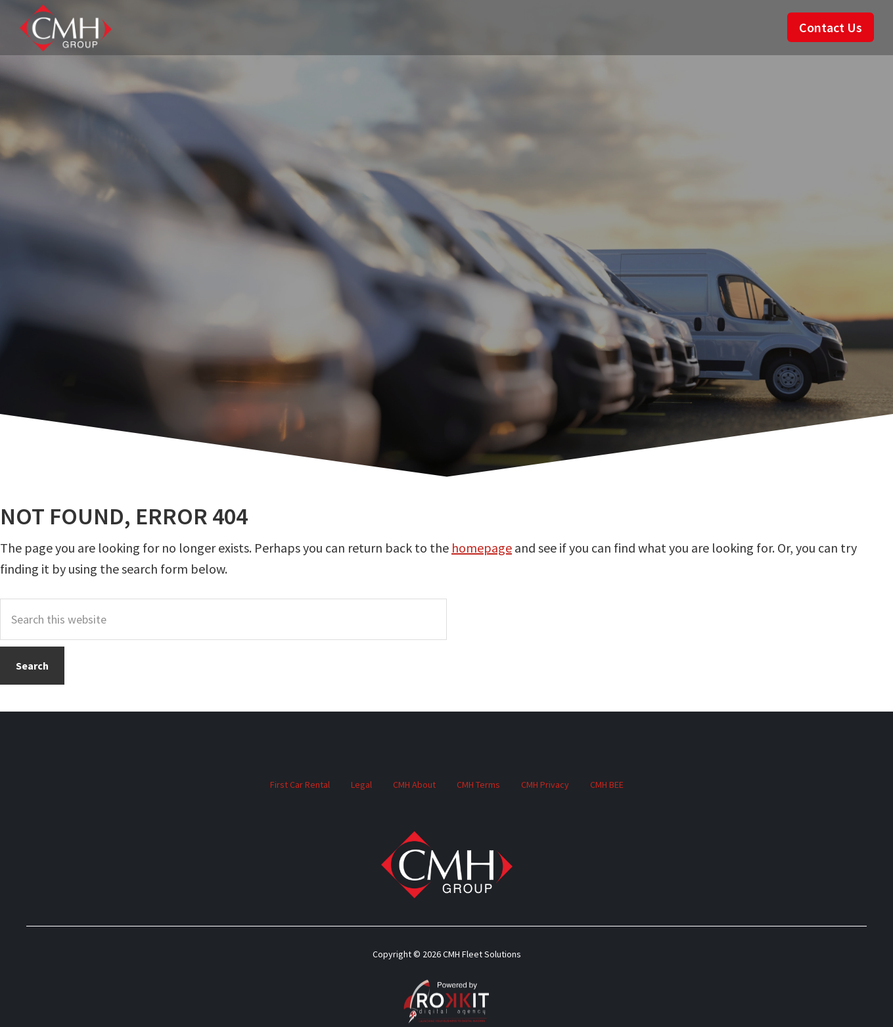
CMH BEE (607, 784)
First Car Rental (300, 784)
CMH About (414, 784)
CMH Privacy (545, 784)
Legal (361, 784)
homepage (481, 547)
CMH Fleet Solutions (66, 27)
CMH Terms (478, 784)
